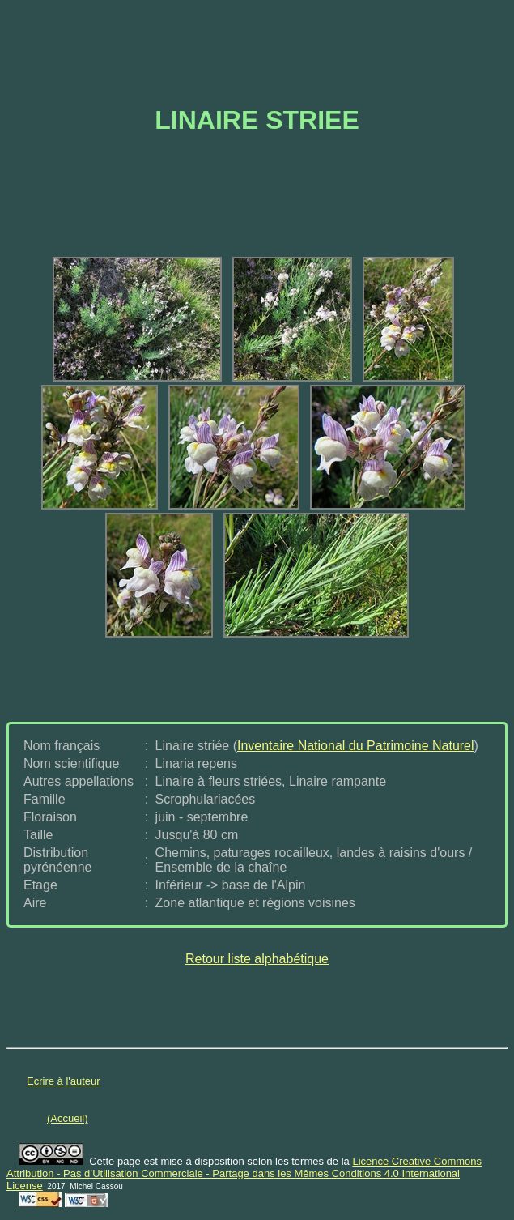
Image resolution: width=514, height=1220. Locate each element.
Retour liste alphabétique (257, 959)
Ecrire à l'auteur (63, 1081)
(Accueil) (67, 1118)
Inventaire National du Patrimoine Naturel (355, 746)
